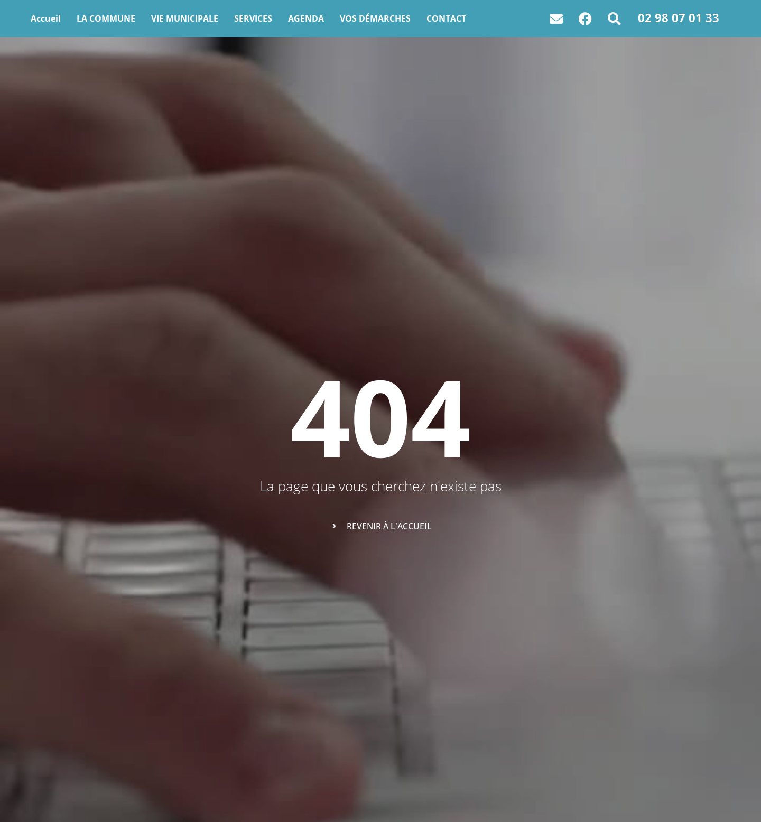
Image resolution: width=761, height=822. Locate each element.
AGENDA (306, 18)
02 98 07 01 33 (678, 18)
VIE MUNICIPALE (184, 18)
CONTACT (446, 18)
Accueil (46, 18)
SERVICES (253, 18)
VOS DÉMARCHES (375, 18)
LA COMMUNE (106, 18)
